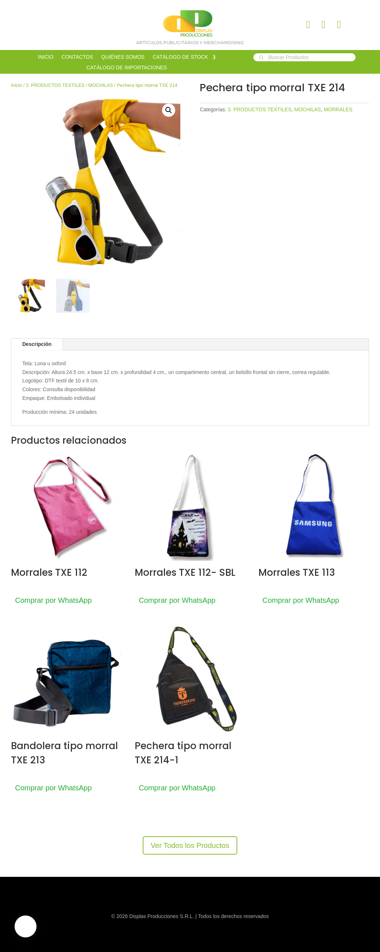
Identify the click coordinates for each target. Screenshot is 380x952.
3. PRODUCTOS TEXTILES (55, 85)
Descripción (36, 344)
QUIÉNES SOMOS (123, 57)
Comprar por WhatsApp (56, 600)
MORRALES (338, 109)
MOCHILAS (100, 85)
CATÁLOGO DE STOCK (180, 57)
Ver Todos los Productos (190, 845)
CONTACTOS (77, 57)
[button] (168, 110)
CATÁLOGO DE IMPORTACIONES (127, 67)
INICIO (46, 57)
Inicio (16, 85)
